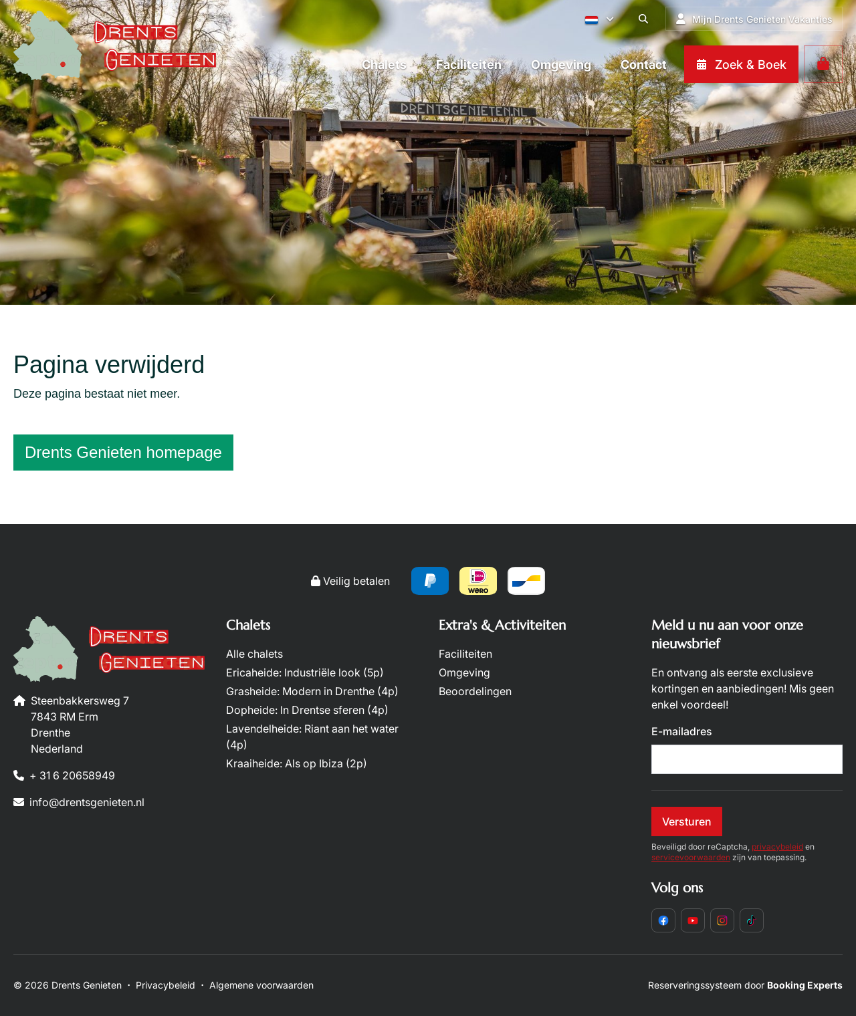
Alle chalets (254, 653)
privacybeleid (777, 847)
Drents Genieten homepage (123, 452)
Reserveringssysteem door (745, 985)
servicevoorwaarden (690, 857)
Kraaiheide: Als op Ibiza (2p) (296, 763)
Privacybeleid (165, 985)
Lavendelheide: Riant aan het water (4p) (312, 736)
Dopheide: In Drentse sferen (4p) (307, 710)
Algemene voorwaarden (261, 985)
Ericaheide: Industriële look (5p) (305, 672)
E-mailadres (681, 731)
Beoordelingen (475, 691)
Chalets (248, 625)
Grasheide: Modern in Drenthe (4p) (312, 691)
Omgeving (464, 672)
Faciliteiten (465, 653)
